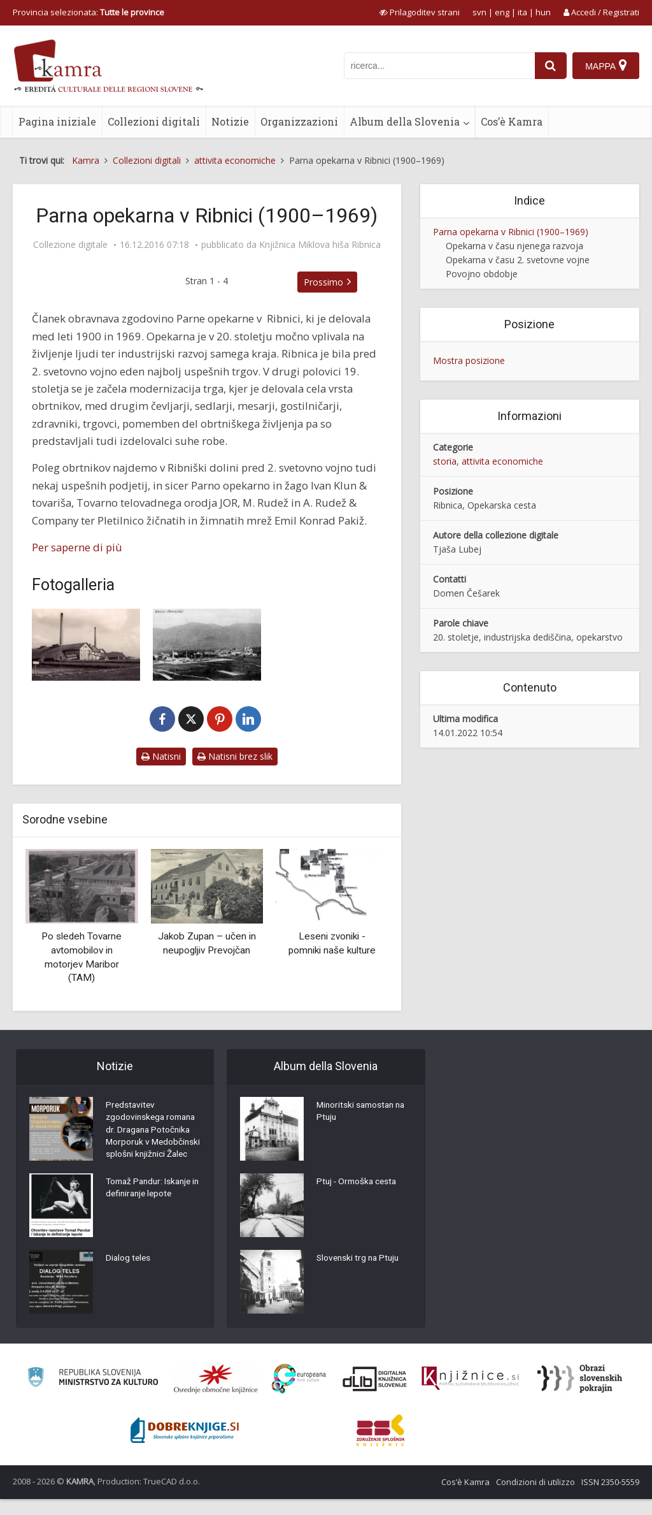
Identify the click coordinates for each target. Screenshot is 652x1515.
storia (445, 461)
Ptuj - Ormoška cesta (358, 1183)
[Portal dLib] (375, 1394)
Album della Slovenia (405, 121)
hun (543, 12)
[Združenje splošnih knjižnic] (380, 1446)
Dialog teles (129, 1275)
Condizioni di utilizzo (535, 1498)
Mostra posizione (469, 360)
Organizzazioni (299, 121)
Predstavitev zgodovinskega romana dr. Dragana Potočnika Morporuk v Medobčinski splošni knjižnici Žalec (153, 1138)
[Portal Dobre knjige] (185, 1446)
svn (479, 12)
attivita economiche (502, 461)
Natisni (161, 756)
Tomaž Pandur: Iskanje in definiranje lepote (151, 1205)
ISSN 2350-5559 (610, 1498)
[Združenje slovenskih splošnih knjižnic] (470, 1394)
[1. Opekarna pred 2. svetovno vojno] (86, 645)
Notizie (230, 121)
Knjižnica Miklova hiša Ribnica (320, 244)
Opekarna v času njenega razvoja (514, 246)
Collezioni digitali (154, 121)
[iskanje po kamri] (438, 65)
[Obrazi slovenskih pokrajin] (579, 1394)
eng (502, 12)
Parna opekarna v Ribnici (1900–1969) (510, 232)
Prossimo (326, 282)
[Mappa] (605, 65)
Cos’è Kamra (511, 121)
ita (522, 12)
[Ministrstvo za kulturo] (93, 1395)
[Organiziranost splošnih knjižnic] (216, 1394)
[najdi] (550, 65)
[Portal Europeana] (299, 1395)
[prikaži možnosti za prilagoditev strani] (419, 12)
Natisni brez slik (235, 756)
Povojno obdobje (482, 274)
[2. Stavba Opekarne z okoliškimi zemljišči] (207, 645)
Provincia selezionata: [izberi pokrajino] (88, 12)
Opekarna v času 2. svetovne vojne (518, 260)
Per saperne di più (77, 547)
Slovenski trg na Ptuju (359, 1259)
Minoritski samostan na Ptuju (363, 1112)
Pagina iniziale (57, 121)
